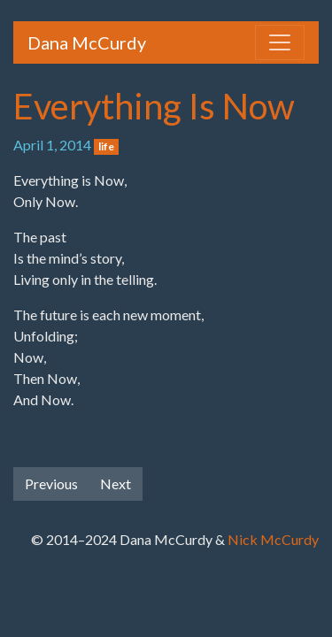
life (106, 146)
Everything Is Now (154, 106)
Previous (51, 483)
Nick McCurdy (273, 539)
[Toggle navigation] (280, 42)
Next (115, 483)
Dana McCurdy (86, 42)
